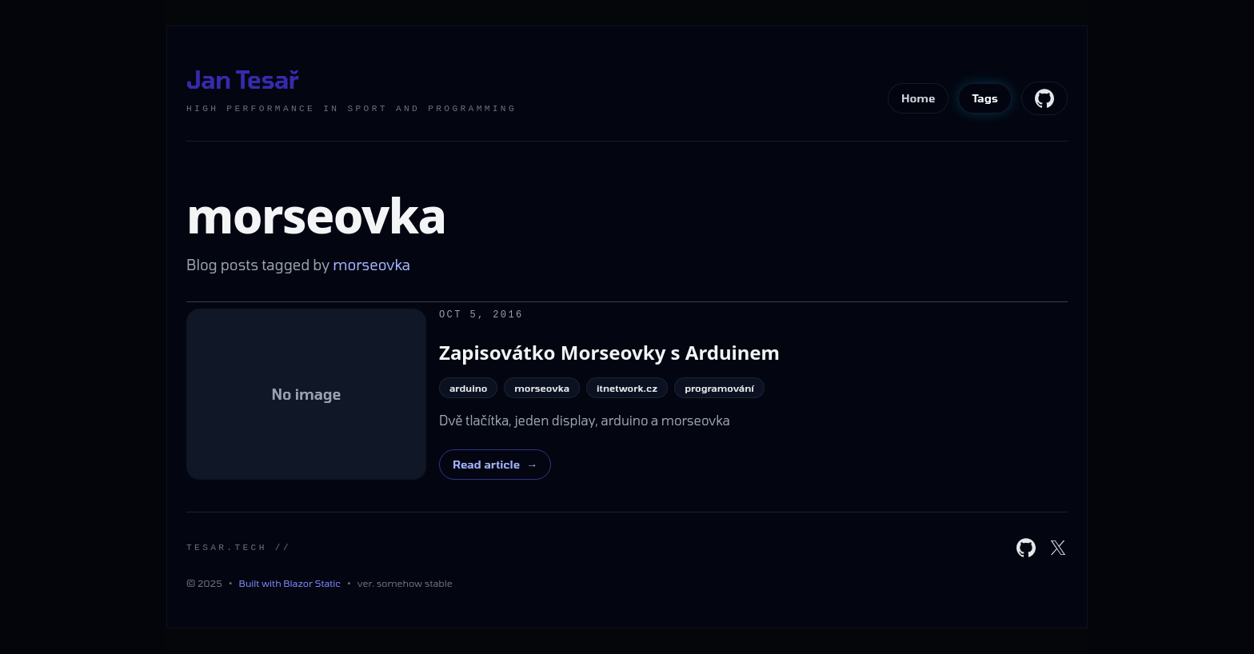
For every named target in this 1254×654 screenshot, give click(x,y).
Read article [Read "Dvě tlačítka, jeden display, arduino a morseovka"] (495, 465)
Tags (985, 98)
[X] (1058, 547)
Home (918, 98)
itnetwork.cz (627, 387)
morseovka (541, 387)
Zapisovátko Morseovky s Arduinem (609, 352)
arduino (468, 387)
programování (719, 387)
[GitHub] (1026, 547)
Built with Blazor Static (290, 582)
